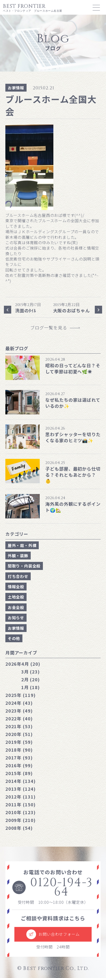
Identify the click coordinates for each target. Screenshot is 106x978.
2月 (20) (30, 679)
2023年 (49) (19, 710)
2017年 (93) (19, 757)
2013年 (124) (20, 789)
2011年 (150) (20, 804)
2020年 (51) (19, 734)
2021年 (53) (19, 726)
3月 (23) (30, 671)
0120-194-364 (52, 887)
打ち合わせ (18, 576)
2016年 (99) (19, 765)
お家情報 (16, 88)
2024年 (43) (19, 703)
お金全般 (16, 607)
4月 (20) (22, 664)
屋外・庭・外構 (22, 545)
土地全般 (16, 597)
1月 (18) (30, 687)
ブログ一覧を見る (51, 328)
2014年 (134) (20, 781)
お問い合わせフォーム (52, 934)
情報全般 (16, 586)
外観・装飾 (18, 555)
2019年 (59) (19, 742)
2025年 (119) (20, 695)
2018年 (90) (19, 750)
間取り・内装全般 (24, 566)
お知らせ (16, 617)
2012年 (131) (20, 796)
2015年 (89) (19, 773)
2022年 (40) (19, 718)
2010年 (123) (20, 812)
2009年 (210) (20, 820)
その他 (14, 638)
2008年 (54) (19, 828)
